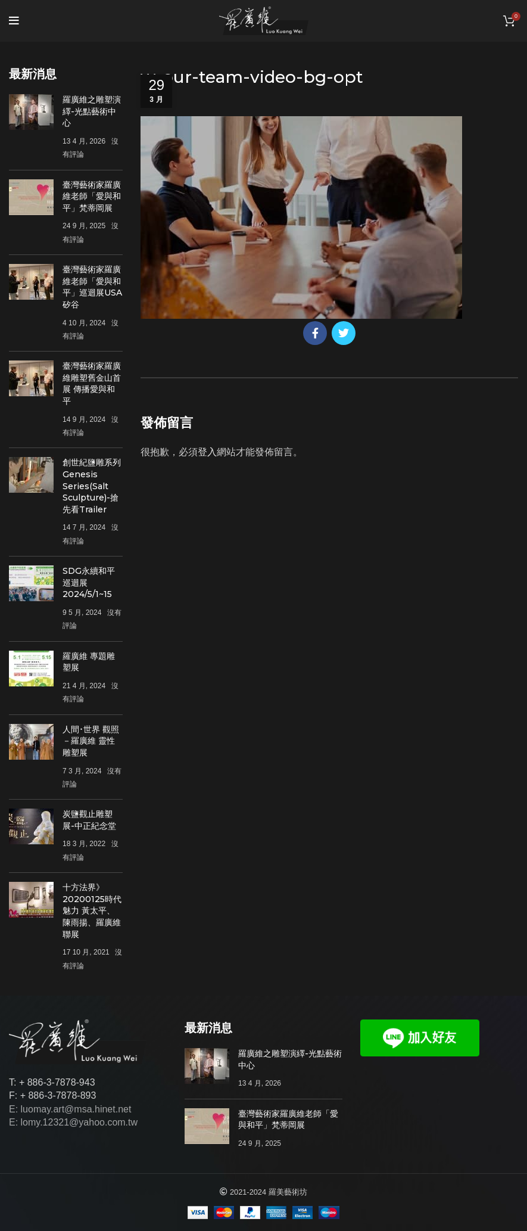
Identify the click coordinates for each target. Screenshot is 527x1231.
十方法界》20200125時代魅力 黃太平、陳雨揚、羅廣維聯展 (92, 910)
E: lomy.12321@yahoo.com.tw (73, 1122)
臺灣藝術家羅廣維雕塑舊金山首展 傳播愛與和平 (92, 383)
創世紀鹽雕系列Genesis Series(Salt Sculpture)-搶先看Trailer (92, 485)
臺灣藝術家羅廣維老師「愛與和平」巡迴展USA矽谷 (92, 287)
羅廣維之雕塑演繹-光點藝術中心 (92, 111)
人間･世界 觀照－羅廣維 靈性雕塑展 (91, 741)
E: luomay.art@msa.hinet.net (70, 1109)
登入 (207, 452)
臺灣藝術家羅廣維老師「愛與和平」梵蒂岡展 (92, 196)
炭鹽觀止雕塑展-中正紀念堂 (89, 820)
